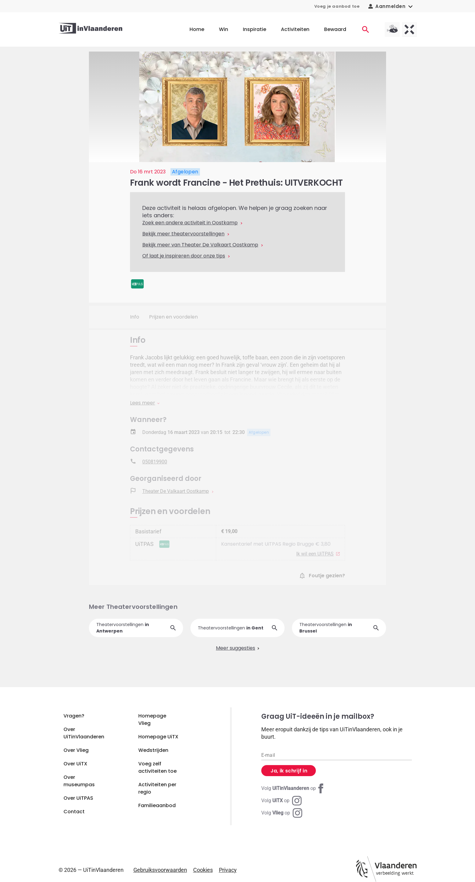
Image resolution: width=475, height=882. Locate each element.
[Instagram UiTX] (281, 801)
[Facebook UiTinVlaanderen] (293, 788)
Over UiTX (75, 763)
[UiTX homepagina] (409, 29)
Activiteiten (295, 29)
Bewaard (335, 29)
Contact (74, 811)
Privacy (228, 870)
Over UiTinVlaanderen (83, 733)
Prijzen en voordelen (173, 316)
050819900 (154, 463)
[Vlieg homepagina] (392, 29)
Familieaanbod (157, 805)
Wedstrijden (153, 750)
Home (197, 29)
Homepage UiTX (158, 736)
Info (134, 316)
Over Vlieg (76, 750)
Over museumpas (79, 781)
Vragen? (73, 715)
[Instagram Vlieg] (281, 813)
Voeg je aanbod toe (337, 6)
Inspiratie (254, 29)
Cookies (203, 870)
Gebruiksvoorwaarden (160, 870)
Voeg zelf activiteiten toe (157, 767)
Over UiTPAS (78, 798)
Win (223, 29)
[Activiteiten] (365, 29)
